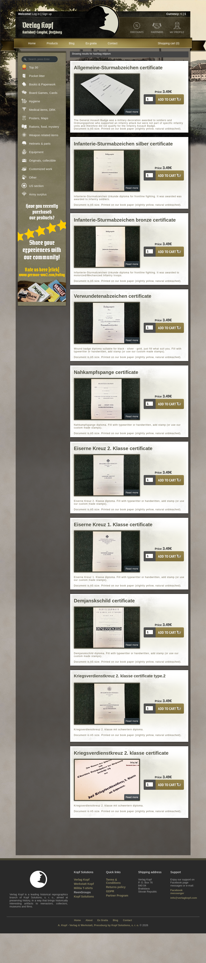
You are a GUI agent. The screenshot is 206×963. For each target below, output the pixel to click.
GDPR (110, 891)
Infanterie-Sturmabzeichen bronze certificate (125, 220)
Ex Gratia (102, 920)
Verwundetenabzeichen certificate (112, 296)
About (89, 920)
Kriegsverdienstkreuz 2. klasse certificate (121, 753)
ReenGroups (82, 892)
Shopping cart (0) (168, 43)
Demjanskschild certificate (104, 600)
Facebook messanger (177, 892)
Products (52, 43)
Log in (36, 14)
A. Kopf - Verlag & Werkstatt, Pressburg (82, 925)
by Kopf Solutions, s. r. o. (124, 925)
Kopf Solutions (84, 896)
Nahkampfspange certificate (106, 372)
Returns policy (115, 887)
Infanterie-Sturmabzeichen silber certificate (123, 143)
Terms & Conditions (113, 881)
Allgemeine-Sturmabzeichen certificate (118, 67)
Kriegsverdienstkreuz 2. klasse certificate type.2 (120, 676)
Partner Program (117, 895)
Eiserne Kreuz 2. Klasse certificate (113, 448)
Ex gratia (91, 43)
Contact (112, 43)
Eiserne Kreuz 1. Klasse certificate (113, 524)
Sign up (47, 14)
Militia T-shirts (83, 888)
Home (32, 43)
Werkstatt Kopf (84, 883)
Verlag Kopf (81, 879)
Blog (72, 43)
